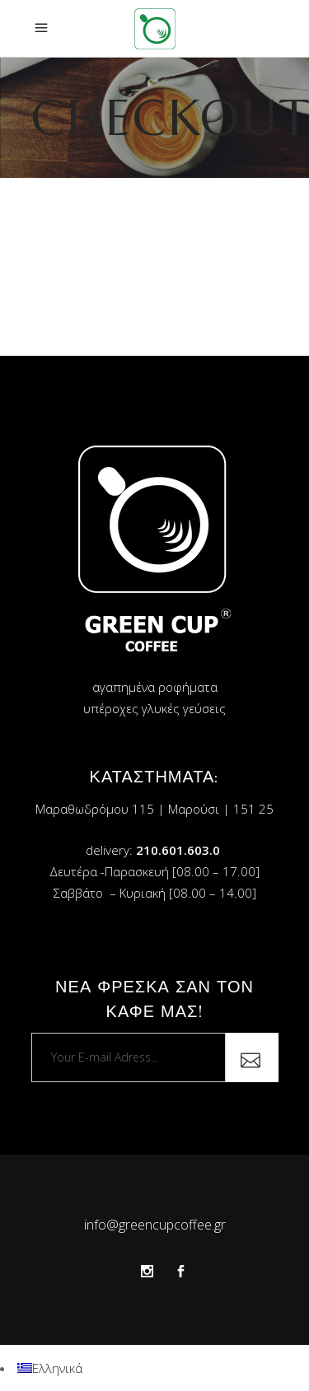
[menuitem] (49, 1368)
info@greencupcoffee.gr (155, 1225)
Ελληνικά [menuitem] (57, 1368)
